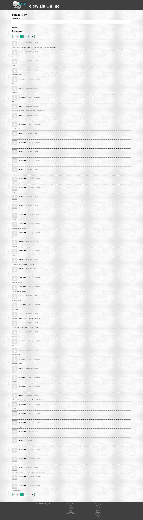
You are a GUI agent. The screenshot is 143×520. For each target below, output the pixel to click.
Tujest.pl (98, 515)
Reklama (71, 507)
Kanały (71, 505)
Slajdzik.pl (98, 513)
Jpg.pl (97, 509)
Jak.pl (97, 516)
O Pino (71, 512)
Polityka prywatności (71, 513)
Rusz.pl (98, 512)
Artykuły (71, 509)
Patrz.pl (98, 507)
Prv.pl (97, 505)
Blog (71, 510)
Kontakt (71, 515)
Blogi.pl (98, 510)
